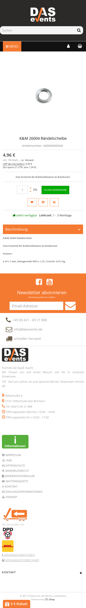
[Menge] (22, 190)
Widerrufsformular (19, 478)
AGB (8, 462)
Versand (29, 160)
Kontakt (11, 488)
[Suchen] (37, 30)
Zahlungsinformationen (23, 493)
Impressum (13, 457)
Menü (12, 46)
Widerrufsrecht (17, 472)
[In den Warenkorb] (55, 190)
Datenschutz (15, 467)
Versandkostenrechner (22, 562)
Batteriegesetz (16, 483)
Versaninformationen (19, 557)
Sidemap (11, 498)
